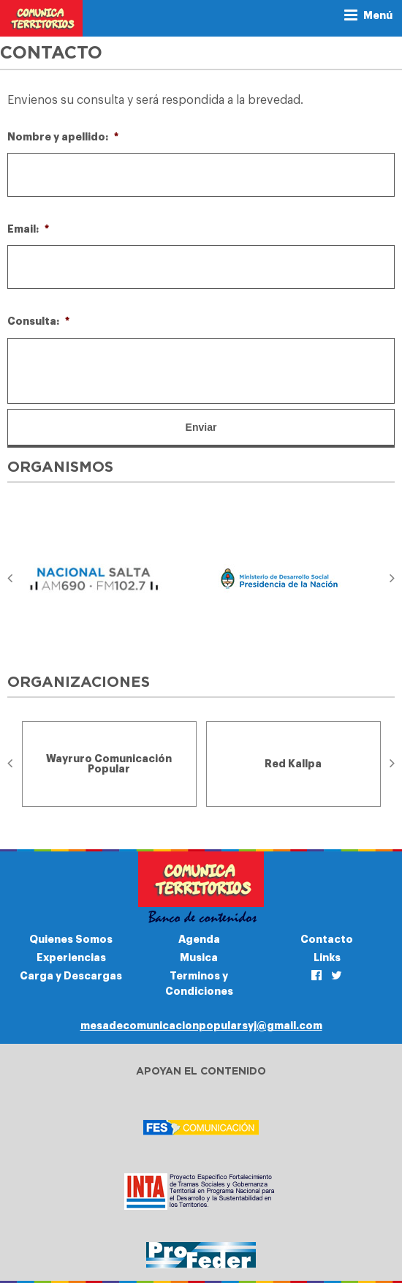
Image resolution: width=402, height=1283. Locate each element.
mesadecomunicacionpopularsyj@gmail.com (201, 1025)
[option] (109, 579)
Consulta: (38, 321)
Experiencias (71, 957)
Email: (28, 229)
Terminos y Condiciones (199, 983)
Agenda (199, 939)
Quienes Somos (71, 939)
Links (327, 957)
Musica (199, 957)
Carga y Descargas (71, 976)
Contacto (326, 939)
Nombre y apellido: (62, 137)
